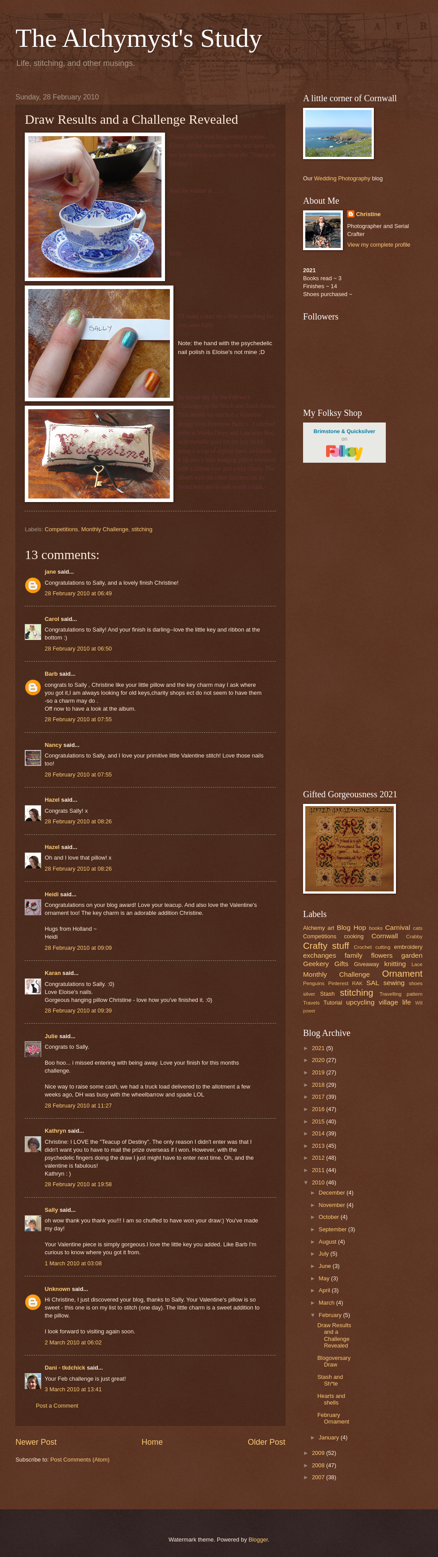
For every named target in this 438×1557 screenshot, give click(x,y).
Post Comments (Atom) (80, 1459)
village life (395, 1002)
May (325, 1278)
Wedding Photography (342, 178)
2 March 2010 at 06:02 (73, 1342)
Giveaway (366, 964)
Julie (51, 1036)
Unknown (57, 1289)
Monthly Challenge (104, 529)
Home (152, 1442)
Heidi (51, 894)
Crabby (414, 936)
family (353, 955)
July (324, 1253)
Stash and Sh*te (330, 1380)
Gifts (341, 963)
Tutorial (332, 1002)
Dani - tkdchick (65, 1367)
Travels (311, 1002)
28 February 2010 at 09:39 (78, 1010)
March (327, 1302)
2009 (319, 1453)
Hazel (52, 799)
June (326, 1266)
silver (309, 994)
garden (412, 955)
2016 (319, 1109)
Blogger (258, 1539)
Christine (368, 214)
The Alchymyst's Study (138, 38)
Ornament (402, 973)
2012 (319, 1157)
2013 (319, 1145)
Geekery (316, 963)
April (325, 1290)
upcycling (360, 1002)
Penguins (313, 983)
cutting (382, 947)
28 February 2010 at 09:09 (78, 947)
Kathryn (55, 1130)
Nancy (53, 745)
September (333, 1229)
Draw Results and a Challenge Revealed (334, 1335)
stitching (141, 529)
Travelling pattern (401, 994)
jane (50, 571)
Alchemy (314, 928)
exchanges (319, 955)
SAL (372, 982)
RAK (357, 983)
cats (418, 928)
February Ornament (333, 1418)
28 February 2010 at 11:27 (78, 1105)
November (332, 1205)
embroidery (408, 947)
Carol (52, 619)
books (376, 928)
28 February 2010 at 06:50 (78, 648)
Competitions (61, 529)
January (329, 1437)
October (329, 1217)
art (330, 928)
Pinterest (338, 983)
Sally (51, 1210)
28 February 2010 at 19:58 (78, 1184)
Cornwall (384, 936)
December (332, 1192)
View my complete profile (379, 244)
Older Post (266, 1442)
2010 (319, 1182)
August (328, 1241)
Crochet (363, 947)
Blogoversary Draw (333, 1361)
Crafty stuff (326, 945)
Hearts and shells (331, 1399)
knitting (395, 963)
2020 (319, 1060)
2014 (319, 1133)
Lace (417, 964)
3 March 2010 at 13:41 (73, 1389)
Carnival (397, 927)
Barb (51, 673)
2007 (319, 1477)
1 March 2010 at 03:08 (73, 1263)
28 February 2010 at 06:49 (78, 593)
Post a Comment (57, 1405)
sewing (394, 982)
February (331, 1315)
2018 (319, 1084)
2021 (319, 1048)
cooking (354, 936)
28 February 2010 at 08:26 (78, 821)
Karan (53, 973)
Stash (327, 993)
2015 (319, 1121)
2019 (319, 1072)
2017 (319, 1096)
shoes (416, 983)
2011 (319, 1170)
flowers (382, 955)
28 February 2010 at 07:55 (78, 719)
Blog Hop (351, 927)
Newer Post (36, 1442)
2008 (319, 1465)
